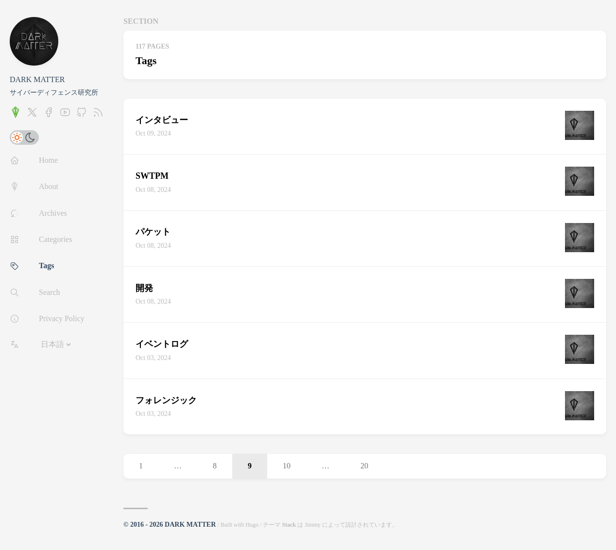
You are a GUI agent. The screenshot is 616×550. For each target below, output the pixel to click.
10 (287, 466)
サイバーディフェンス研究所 (54, 92)
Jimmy (313, 524)
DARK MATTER (37, 79)
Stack (289, 524)
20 (364, 466)
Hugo (251, 524)
